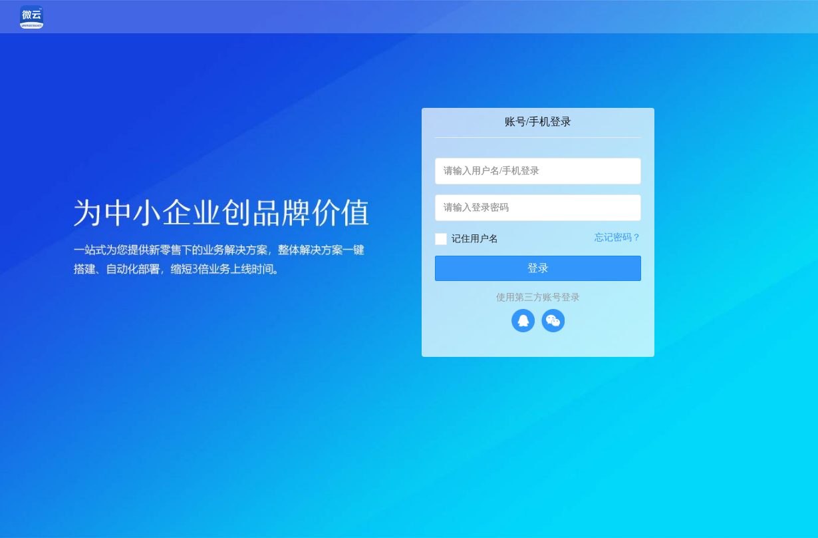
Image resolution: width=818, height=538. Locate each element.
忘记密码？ (618, 237)
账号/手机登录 (538, 121)
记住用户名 (475, 239)
